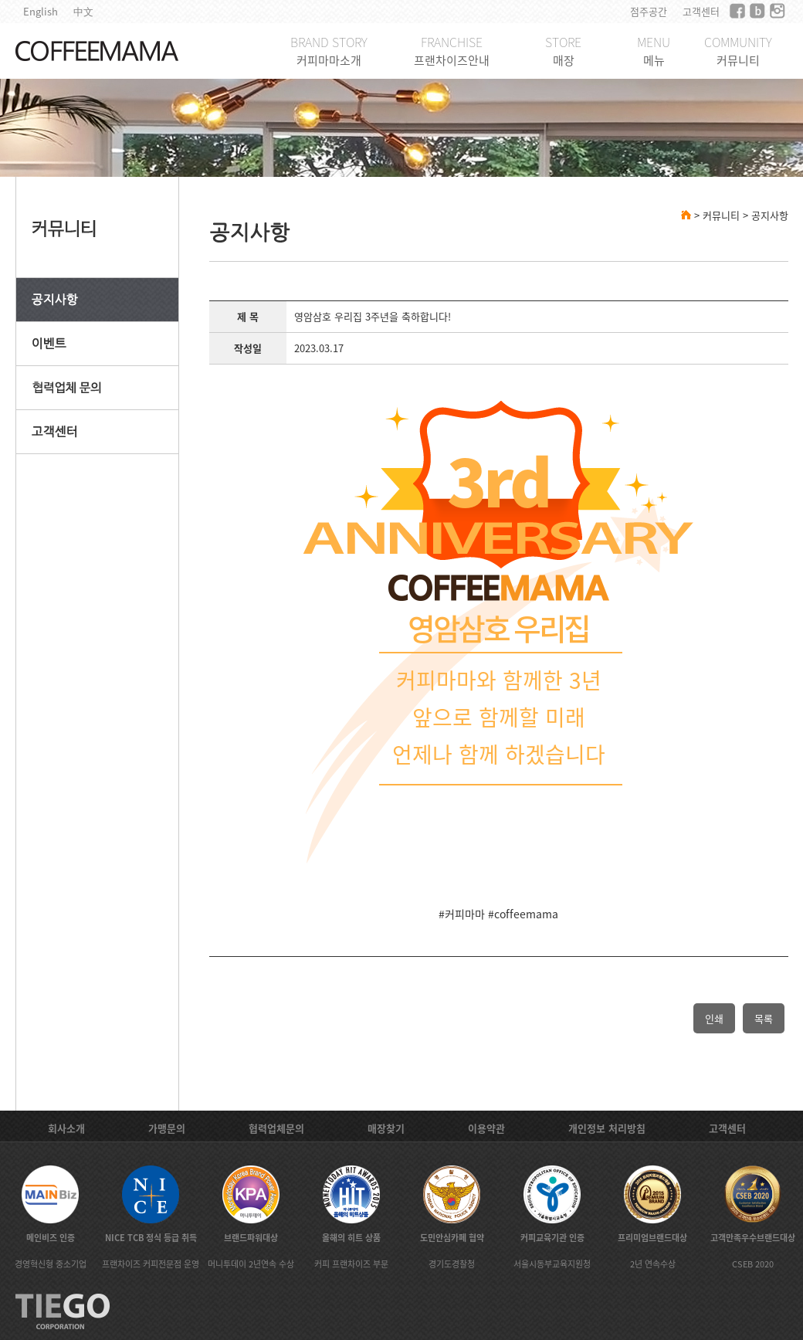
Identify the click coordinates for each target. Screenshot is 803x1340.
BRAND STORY (329, 50)
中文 (83, 11)
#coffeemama (523, 913)
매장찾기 (386, 1128)
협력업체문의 (276, 1128)
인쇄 (714, 1018)
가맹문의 (166, 1128)
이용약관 (486, 1128)
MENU (653, 50)
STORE (563, 50)
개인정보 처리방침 (606, 1128)
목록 (763, 1018)
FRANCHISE (452, 50)
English (40, 11)
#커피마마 (462, 913)
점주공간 (648, 11)
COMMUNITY (738, 50)
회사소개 (66, 1128)
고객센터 (701, 11)
